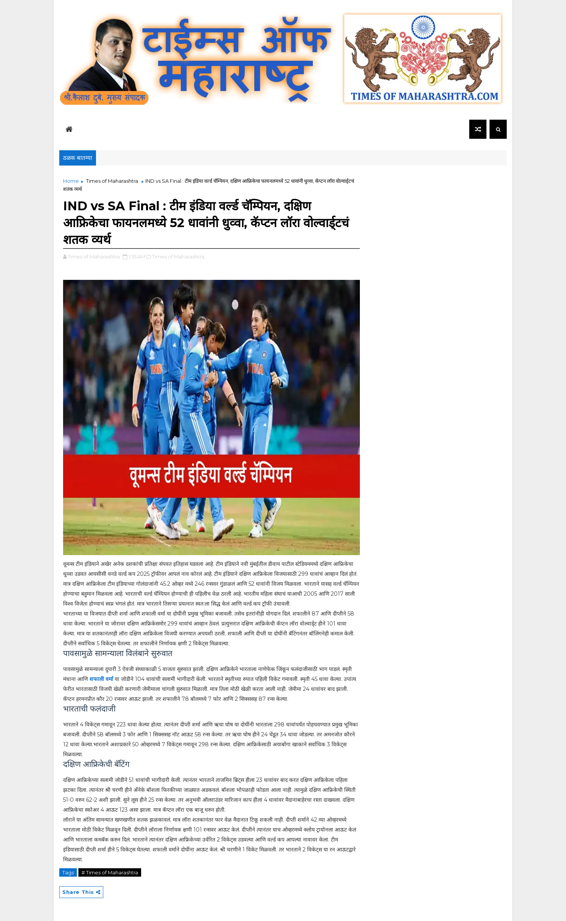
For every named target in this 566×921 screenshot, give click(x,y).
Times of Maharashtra (112, 181)
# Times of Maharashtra (109, 872)
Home (71, 181)
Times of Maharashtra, (178, 256)
